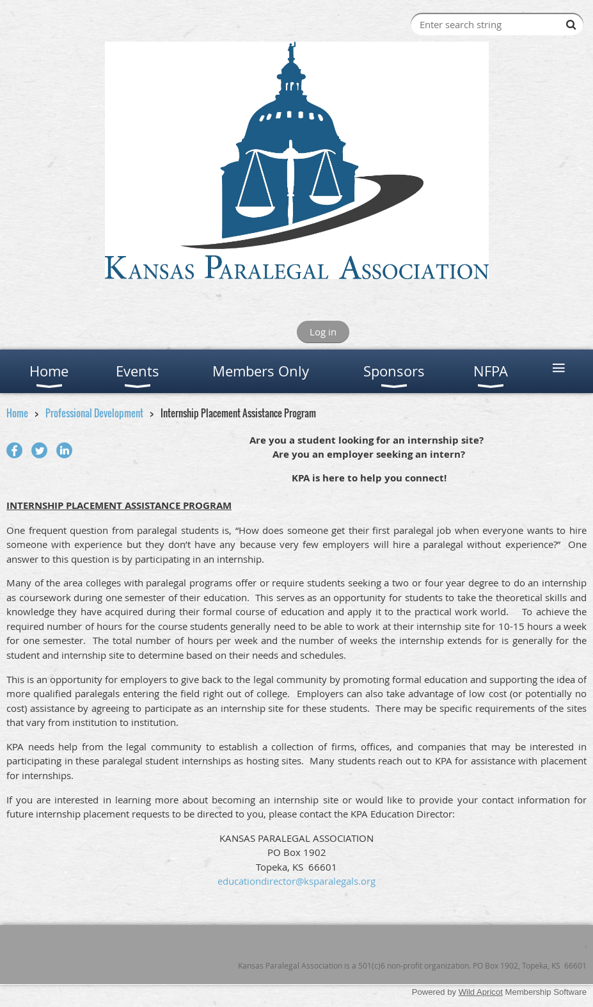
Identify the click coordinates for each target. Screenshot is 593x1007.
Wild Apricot (481, 992)
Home (17, 413)
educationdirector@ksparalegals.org (296, 881)
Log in (323, 331)
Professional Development (94, 413)
